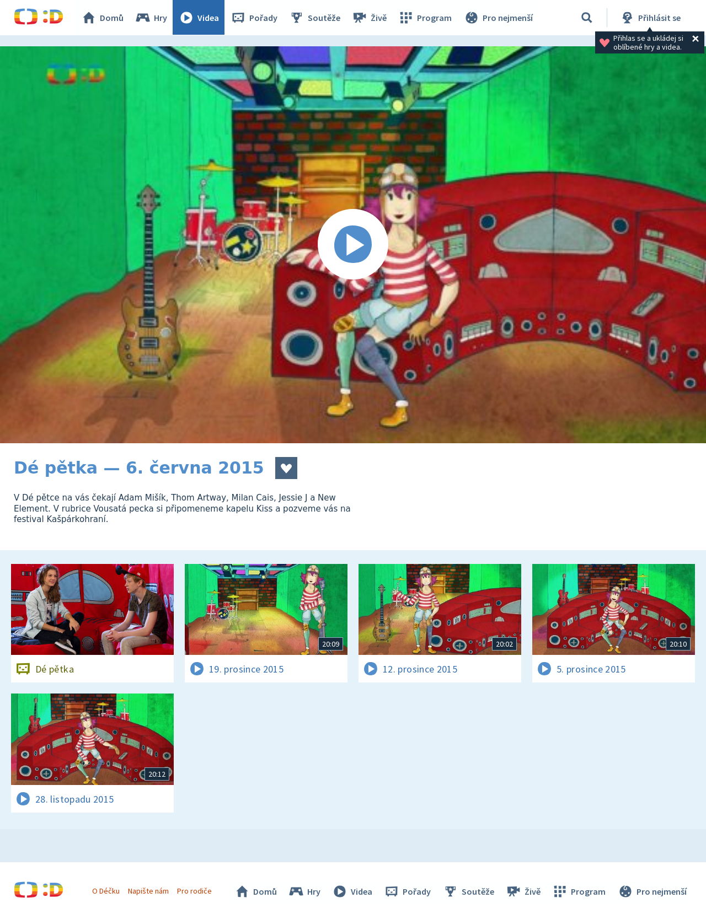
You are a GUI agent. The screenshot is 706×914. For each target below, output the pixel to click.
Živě (369, 17)
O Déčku (106, 891)
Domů (102, 17)
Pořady (254, 17)
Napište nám (148, 891)
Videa (199, 17)
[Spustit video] (353, 244)
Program (425, 17)
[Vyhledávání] (587, 17)
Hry (151, 17)
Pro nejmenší (498, 17)
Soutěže (315, 17)
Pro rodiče (195, 891)
